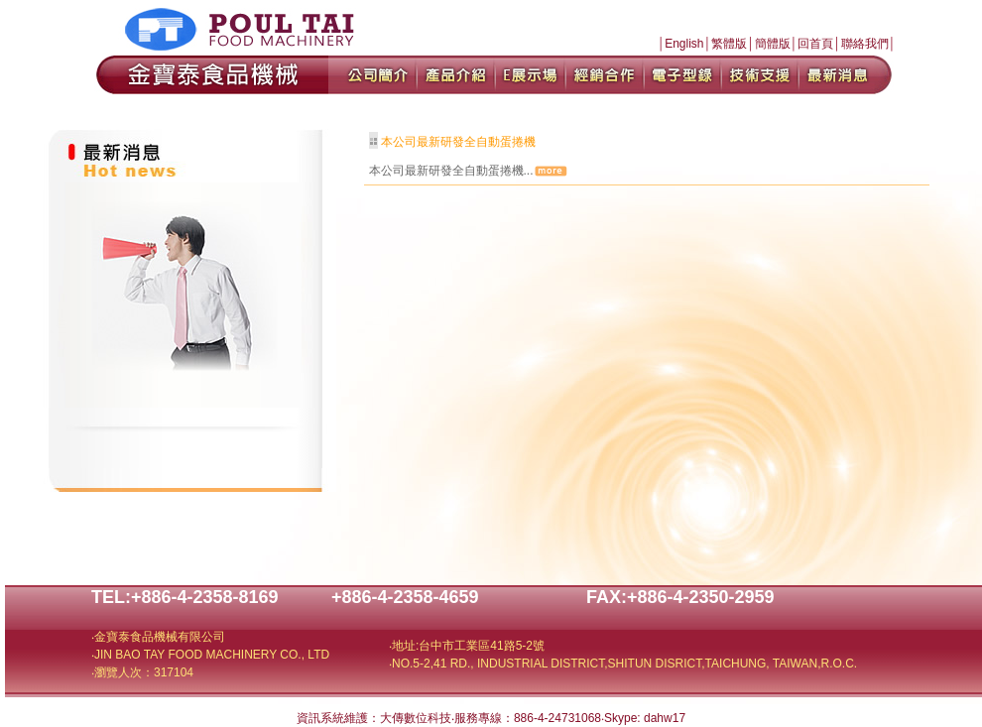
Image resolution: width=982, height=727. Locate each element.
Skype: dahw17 (644, 718)
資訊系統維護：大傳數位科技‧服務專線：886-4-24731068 (449, 718)
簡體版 (773, 44)
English (684, 44)
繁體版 (729, 44)
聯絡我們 (865, 44)
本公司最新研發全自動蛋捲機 (458, 142)
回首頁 (815, 44)
